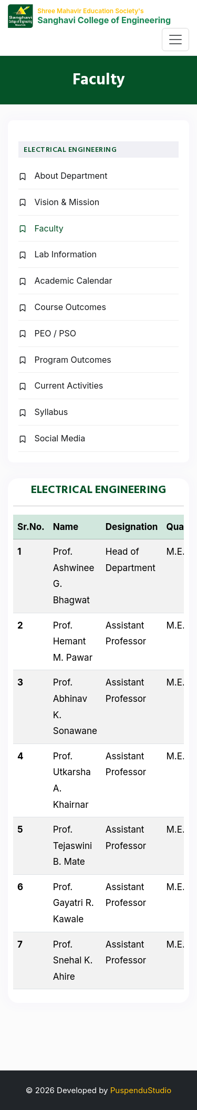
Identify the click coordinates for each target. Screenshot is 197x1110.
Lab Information (57, 254)
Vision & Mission (58, 202)
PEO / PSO (47, 333)
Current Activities (60, 385)
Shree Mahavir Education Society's (90, 11)
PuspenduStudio (140, 1090)
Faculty (41, 228)
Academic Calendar (65, 280)
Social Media (51, 438)
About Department (62, 175)
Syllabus (43, 412)
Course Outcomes (62, 307)
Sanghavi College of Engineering (104, 20)
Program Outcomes (64, 359)
